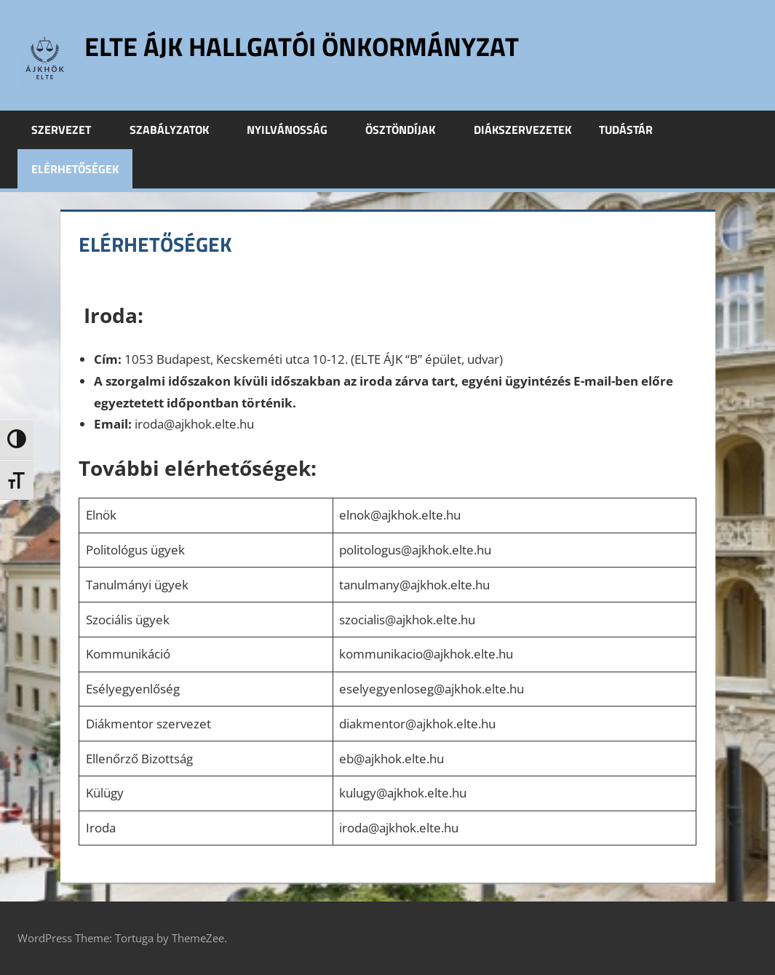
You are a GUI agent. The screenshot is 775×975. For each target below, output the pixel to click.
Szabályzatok (177, 129)
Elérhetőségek (75, 169)
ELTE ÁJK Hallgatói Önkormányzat (301, 46)
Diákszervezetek (522, 129)
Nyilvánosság (295, 129)
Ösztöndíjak (408, 129)
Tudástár (634, 129)
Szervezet (69, 129)
